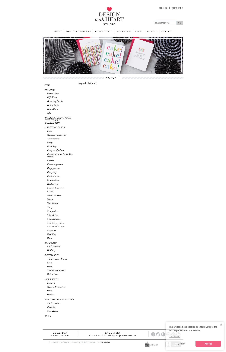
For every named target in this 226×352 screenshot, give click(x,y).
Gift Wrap (52, 97)
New (47, 85)
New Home (52, 203)
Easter (50, 160)
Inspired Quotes (55, 188)
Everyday (52, 172)
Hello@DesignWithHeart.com (122, 336)
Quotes (50, 295)
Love (49, 131)
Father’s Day (54, 176)
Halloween (52, 184)
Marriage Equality (56, 135)
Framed (51, 283)
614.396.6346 (96, 336)
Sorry (50, 207)
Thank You (52, 215)
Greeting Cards (55, 101)
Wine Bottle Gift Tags (59, 300)
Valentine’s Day (55, 227)
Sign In (163, 8)
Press (139, 32)
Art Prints (51, 279)
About (58, 32)
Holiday (50, 90)
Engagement (53, 168)
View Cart (177, 8)
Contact (167, 32)
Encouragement (55, 164)
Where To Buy (104, 32)
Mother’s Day (54, 195)
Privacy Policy (104, 342)
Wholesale (124, 32)
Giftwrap (51, 243)
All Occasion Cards (57, 259)
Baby (49, 143)
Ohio (49, 267)
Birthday (52, 146)
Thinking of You (55, 223)
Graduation (53, 180)
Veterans (51, 230)
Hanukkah (52, 109)
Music (50, 199)
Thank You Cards (56, 270)
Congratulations (55, 150)
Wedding (51, 234)
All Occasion (53, 246)
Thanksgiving (54, 219)
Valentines (52, 274)
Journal (152, 32)
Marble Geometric (56, 287)
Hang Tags (53, 105)
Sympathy (52, 211)
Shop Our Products (78, 32)
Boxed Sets (53, 93)
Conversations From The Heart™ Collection (58, 120)
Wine (49, 238)
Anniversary (53, 139)
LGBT (50, 192)
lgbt (49, 113)
